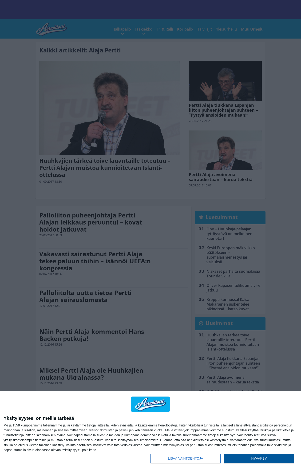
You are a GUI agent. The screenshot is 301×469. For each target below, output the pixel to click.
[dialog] (150, 430)
